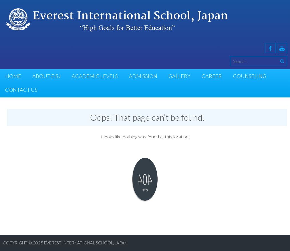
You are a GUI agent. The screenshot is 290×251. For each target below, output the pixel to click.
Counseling (249, 76)
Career (212, 76)
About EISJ (46, 76)
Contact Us (21, 90)
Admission (143, 76)
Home (13, 76)
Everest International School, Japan (85, 242)
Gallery (179, 76)
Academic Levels (95, 76)
